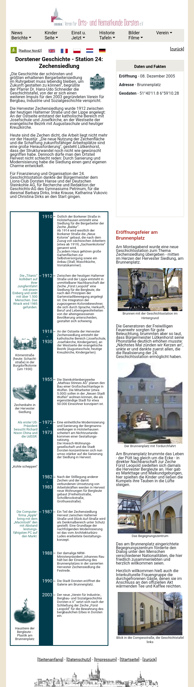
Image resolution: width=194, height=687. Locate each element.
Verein (162, 32)
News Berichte (19, 35)
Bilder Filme (134, 35)
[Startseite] (129, 659)
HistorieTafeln (107, 35)
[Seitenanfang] (50, 659)
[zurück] (149, 659)
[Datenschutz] (78, 659)
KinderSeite (51, 35)
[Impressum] (105, 659)
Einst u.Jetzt (78, 35)
